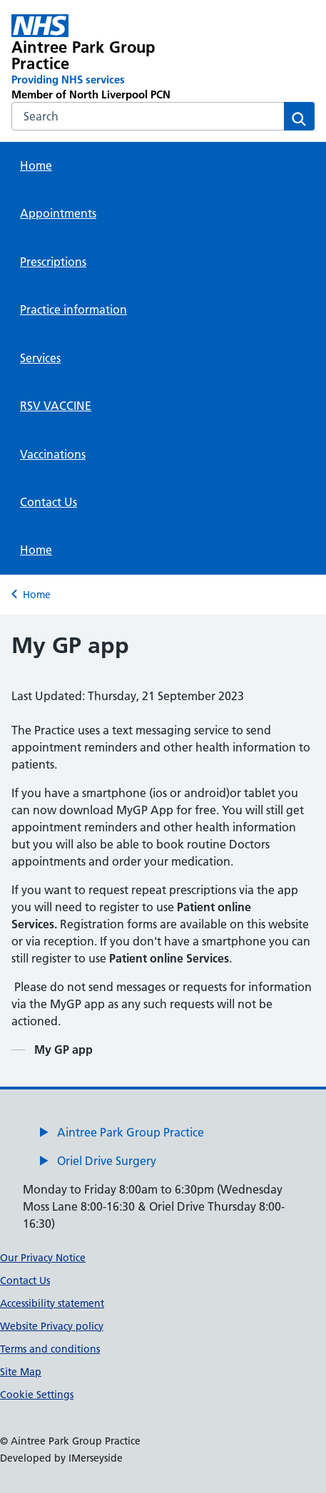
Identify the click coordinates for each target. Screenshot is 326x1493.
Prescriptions (53, 262)
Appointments (58, 213)
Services (40, 358)
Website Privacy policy (51, 1326)
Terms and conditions (50, 1349)
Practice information (73, 309)
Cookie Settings (36, 1394)
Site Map (20, 1371)
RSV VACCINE (55, 406)
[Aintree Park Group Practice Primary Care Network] (102, 58)
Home (36, 165)
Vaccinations (53, 454)
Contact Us (48, 502)
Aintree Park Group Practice (130, 1132)
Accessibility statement (52, 1303)
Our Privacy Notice (43, 1257)
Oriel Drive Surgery (106, 1161)
